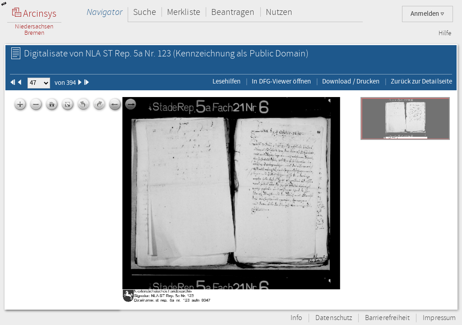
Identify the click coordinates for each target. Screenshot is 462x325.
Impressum (439, 318)
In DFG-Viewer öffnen (281, 81)
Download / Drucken (350, 81)
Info (296, 318)
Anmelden (427, 13)
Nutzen (279, 12)
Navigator (104, 12)
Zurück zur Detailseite (421, 81)
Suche (144, 12)
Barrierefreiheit (387, 318)
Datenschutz (333, 318)
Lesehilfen (227, 81)
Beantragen (233, 12)
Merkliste (183, 12)
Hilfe (445, 33)
